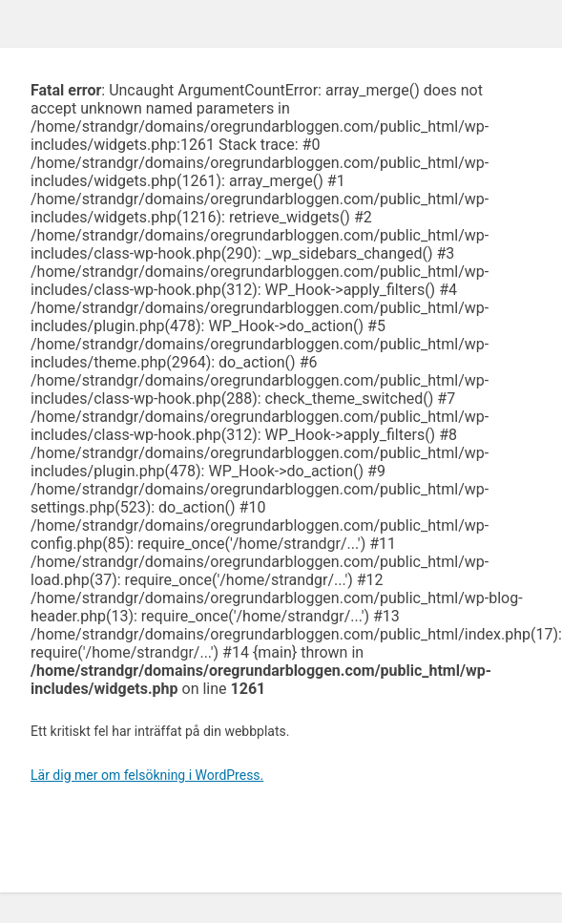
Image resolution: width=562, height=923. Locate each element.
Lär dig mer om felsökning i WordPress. (147, 775)
